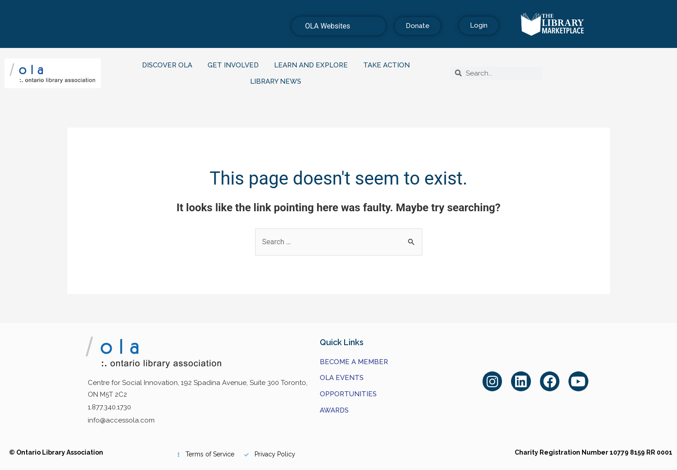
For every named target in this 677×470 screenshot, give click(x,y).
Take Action (388, 65)
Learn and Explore (313, 65)
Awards (334, 410)
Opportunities (348, 394)
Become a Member (354, 362)
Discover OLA (169, 65)
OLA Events (342, 378)
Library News (278, 81)
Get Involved (235, 65)
